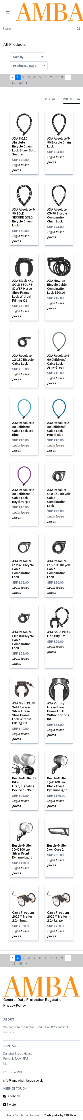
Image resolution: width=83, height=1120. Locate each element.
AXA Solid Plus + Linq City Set (59, 634)
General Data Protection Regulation (33, 999)
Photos (71, 99)
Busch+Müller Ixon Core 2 (57, 847)
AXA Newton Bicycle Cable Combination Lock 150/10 (57, 287)
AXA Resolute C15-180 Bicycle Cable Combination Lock (59, 569)
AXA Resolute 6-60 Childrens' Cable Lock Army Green (58, 362)
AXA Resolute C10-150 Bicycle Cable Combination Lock (59, 498)
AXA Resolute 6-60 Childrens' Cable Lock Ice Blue (23, 429)
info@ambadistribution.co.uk (23, 1081)
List (49, 99)
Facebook (11, 1096)
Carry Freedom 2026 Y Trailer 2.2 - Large (58, 916)
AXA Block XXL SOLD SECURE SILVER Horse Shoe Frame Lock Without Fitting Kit (22, 290)
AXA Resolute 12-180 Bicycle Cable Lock (23, 360)
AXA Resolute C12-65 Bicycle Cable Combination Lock (23, 569)
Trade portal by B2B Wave (60, 1115)
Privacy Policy (14, 1005)
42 (13, 83)
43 (21, 83)
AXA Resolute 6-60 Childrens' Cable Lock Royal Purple (23, 496)
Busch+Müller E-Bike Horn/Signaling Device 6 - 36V (24, 784)
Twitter (10, 1105)
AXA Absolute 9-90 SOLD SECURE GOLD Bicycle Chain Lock (23, 217)
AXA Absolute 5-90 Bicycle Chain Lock (59, 142)
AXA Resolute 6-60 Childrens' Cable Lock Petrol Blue (58, 429)
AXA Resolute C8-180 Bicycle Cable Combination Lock (23, 640)
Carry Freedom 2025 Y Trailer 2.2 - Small (23, 916)
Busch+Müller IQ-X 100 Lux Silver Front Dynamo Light (22, 851)
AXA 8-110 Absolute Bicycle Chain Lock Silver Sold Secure (23, 146)
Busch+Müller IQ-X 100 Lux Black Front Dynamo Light (57, 784)
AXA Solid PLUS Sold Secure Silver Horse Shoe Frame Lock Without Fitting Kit (23, 713)
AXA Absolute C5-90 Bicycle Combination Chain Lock (57, 215)
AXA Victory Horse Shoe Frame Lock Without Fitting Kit (58, 711)
